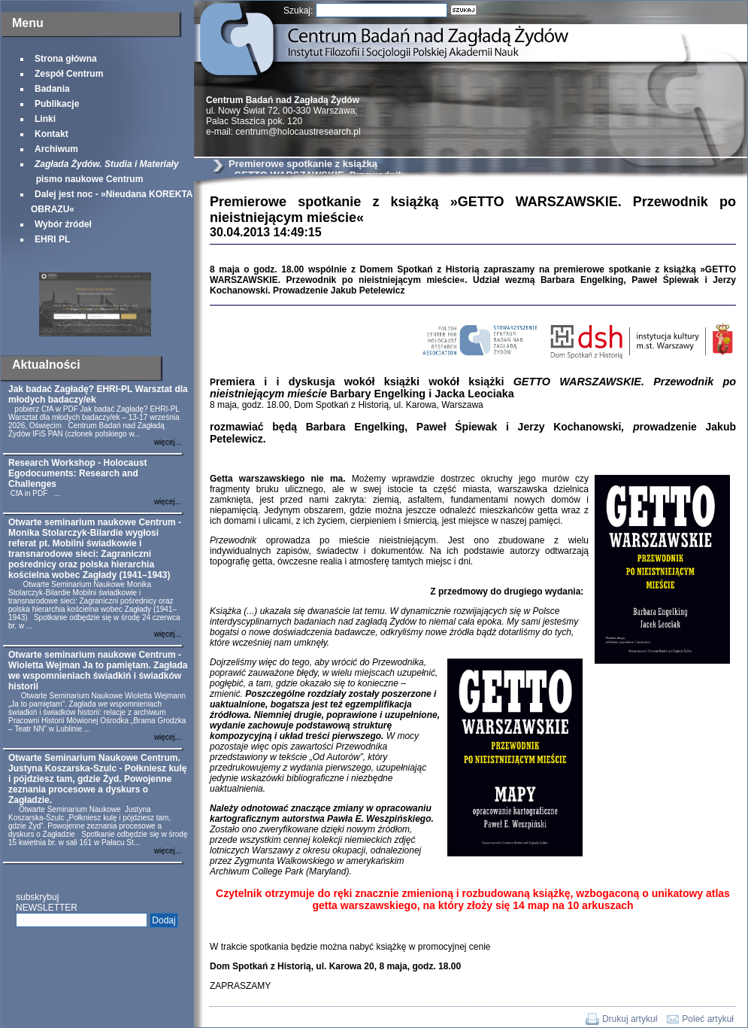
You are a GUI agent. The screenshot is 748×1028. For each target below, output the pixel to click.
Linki (45, 119)
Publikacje (57, 104)
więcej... (167, 442)
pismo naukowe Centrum (105, 171)
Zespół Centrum (69, 73)
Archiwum (56, 149)
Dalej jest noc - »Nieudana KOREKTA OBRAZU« (111, 201)
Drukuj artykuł (629, 1019)
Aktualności (46, 364)
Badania (52, 89)
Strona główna (66, 58)
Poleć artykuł (708, 1019)
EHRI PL (52, 239)
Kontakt (51, 134)
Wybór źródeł (63, 224)
